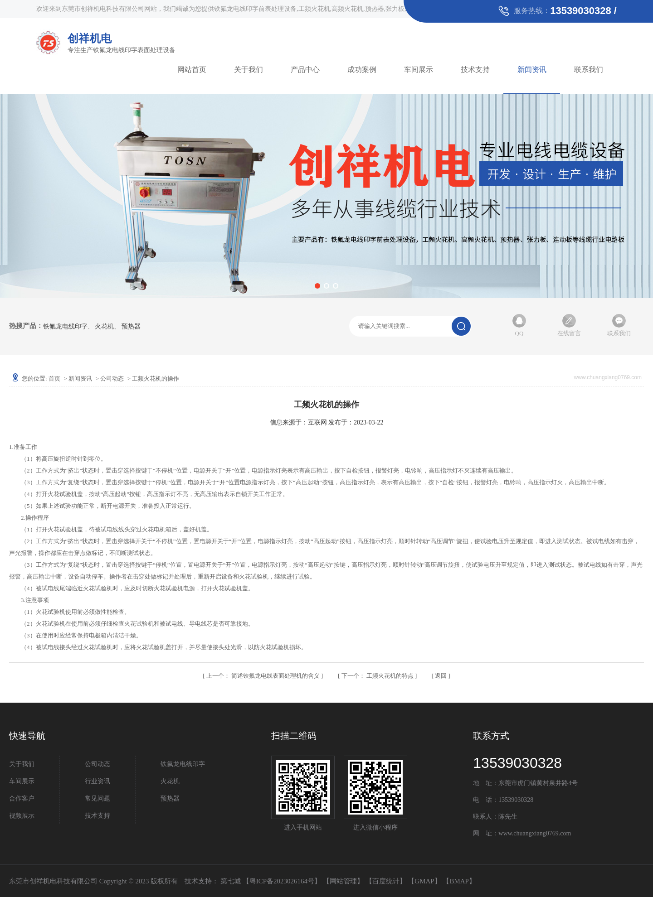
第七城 (230, 881)
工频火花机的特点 (378, 675)
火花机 (104, 326)
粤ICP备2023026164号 (281, 881)
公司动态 (112, 378)
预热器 (131, 326)
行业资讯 (97, 781)
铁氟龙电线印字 (65, 326)
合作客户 (21, 798)
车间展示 (418, 69)
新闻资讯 (531, 69)
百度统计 (386, 881)
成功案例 (361, 69)
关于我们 (248, 69)
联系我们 (588, 69)
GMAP (424, 881)
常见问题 (97, 798)
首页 (54, 378)
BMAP (459, 881)
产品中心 (305, 69)
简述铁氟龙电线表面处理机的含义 (264, 675)
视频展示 (21, 815)
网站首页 (191, 69)
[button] (317, 286)
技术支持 (475, 69)
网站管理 (343, 881)
